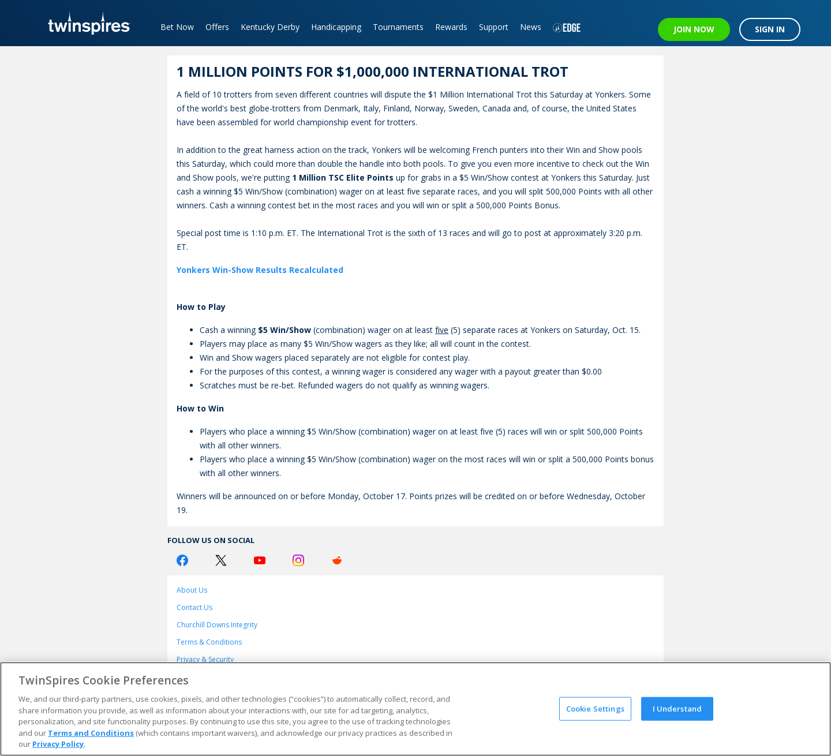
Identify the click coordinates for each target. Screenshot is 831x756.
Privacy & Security (205, 659)
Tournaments (398, 26)
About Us (192, 590)
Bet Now (177, 26)
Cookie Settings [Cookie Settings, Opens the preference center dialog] (595, 708)
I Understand (677, 708)
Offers (217, 26)
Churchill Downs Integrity (217, 625)
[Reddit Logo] (337, 560)
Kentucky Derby (270, 26)
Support (493, 26)
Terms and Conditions (91, 733)
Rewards (451, 26)
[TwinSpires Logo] (85, 23)
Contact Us (194, 607)
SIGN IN (770, 29)
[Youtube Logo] (259, 560)
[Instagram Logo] (298, 560)
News (530, 26)
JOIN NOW (693, 29)
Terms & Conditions (209, 642)
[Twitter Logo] (221, 560)
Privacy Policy (58, 744)
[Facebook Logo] (182, 560)
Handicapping (336, 26)
